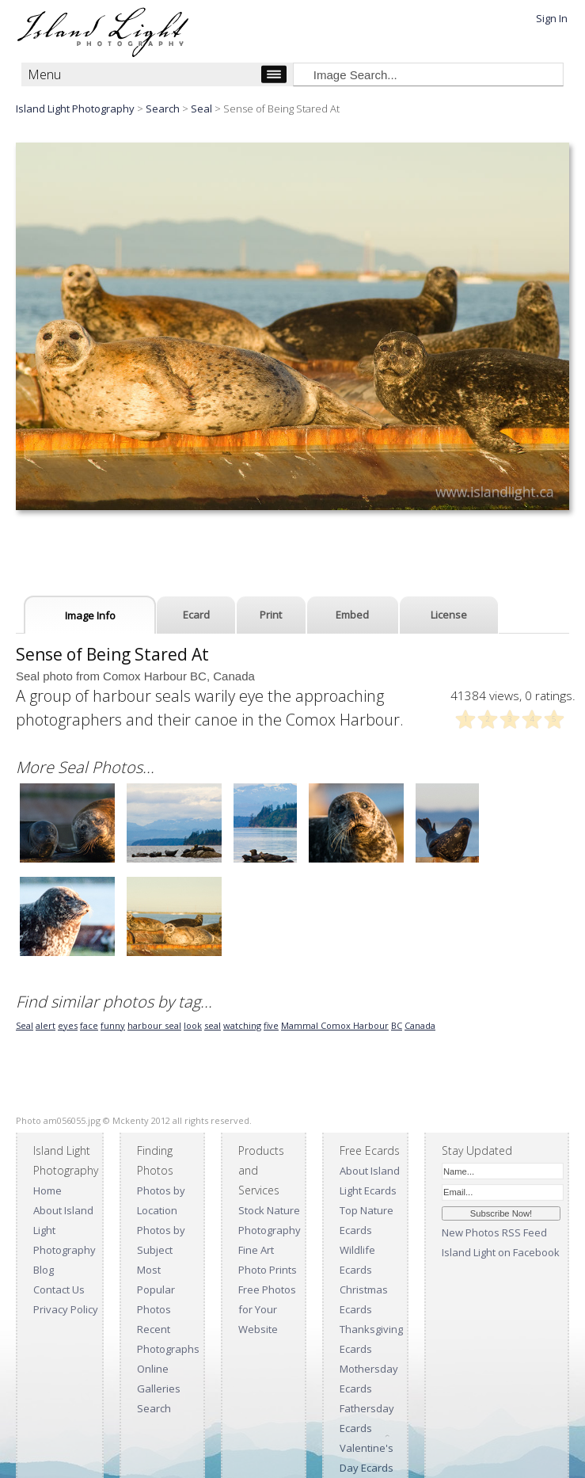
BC (396, 1025)
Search (154, 1408)
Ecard (196, 615)
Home (47, 1190)
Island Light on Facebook (501, 1252)
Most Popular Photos (156, 1289)
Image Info (90, 615)
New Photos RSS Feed (494, 1232)
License (449, 615)
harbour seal (154, 1025)
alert (45, 1025)
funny (113, 1025)
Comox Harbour (355, 1025)
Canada (420, 1025)
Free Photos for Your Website (267, 1309)
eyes (68, 1025)
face (89, 1025)
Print (271, 615)
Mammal (301, 1025)
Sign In (552, 18)
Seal (201, 108)
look (193, 1025)
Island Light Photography (75, 108)
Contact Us (59, 1289)
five (271, 1025)
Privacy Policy (65, 1309)
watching (242, 1025)
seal (212, 1025)
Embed (352, 615)
